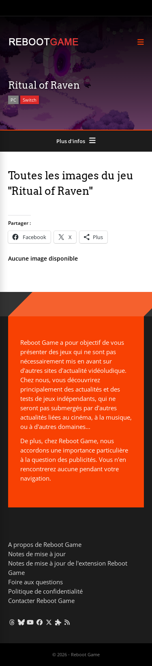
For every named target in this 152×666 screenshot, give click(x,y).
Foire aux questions (35, 582)
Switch (29, 100)
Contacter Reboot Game (41, 600)
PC (13, 100)
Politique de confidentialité (45, 591)
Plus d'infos (70, 141)
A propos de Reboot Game (44, 544)
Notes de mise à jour (37, 554)
